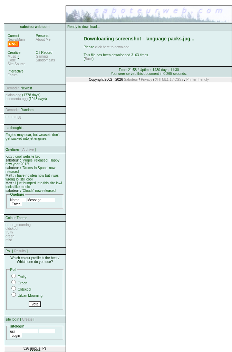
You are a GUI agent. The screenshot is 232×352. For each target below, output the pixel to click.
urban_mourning (18, 225)
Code (12, 60)
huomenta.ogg (17, 99)
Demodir (12, 88)
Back (89, 59)
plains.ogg (13, 95)
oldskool (12, 229)
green (10, 236)
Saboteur (131, 79)
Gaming (42, 56)
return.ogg (13, 117)
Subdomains (45, 60)
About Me (43, 39)
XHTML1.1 (163, 79)
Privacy (146, 79)
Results (20, 251)
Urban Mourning (30, 295)
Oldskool (24, 289)
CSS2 (178, 79)
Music (12, 56)
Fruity (22, 277)
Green (22, 283)
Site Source (17, 64)
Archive (27, 149)
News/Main (16, 39)
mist (9, 240)
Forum (13, 75)
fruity (9, 232)
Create (27, 319)
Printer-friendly (197, 79)
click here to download (112, 47)
